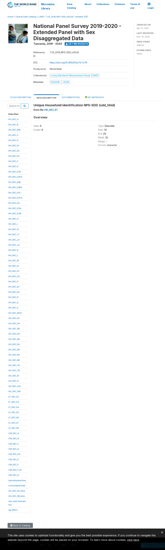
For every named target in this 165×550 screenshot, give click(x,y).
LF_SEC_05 (13, 412)
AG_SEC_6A (14, 354)
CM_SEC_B (13, 438)
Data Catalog (71, 6)
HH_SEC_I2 (13, 229)
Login (151, 6)
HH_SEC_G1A (14, 171)
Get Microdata (77, 43)
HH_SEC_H (13, 218)
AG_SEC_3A (14, 323)
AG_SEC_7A (14, 365)
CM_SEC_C (13, 443)
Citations (120, 4)
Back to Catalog (20, 525)
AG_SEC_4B (14, 339)
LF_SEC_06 (13, 417)
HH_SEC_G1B (14, 182)
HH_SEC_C (13, 135)
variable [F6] (81, 16)
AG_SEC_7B (14, 370)
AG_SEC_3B (14, 328)
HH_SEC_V (13, 307)
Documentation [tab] (71, 97)
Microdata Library (47, 6)
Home (10, 16)
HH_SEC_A (13, 119)
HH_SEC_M (13, 260)
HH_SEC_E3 (13, 156)
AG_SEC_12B (14, 391)
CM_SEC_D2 (14, 454)
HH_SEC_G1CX (15, 197)
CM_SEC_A (13, 433)
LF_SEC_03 (13, 401)
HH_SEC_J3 (13, 239)
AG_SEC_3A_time (16, 491)
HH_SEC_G (13, 166)
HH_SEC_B (13, 124)
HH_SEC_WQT (15, 313)
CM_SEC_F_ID (15, 470)
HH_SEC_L (13, 255)
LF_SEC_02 (13, 396)
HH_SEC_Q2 (14, 292)
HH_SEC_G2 (14, 203)
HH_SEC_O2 (14, 276)
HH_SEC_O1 (13, 271)
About (88, 4)
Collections (103, 4)
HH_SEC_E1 (13, 145)
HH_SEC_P (13, 281)
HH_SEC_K (13, 250)
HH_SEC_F (13, 161)
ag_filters (13, 510)
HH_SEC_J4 (13, 245)
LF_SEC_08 (13, 428)
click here (133, 539)
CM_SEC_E (13, 459)
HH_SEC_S (13, 302)
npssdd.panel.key (17, 480)
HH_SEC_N (13, 266)
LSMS (41, 16)
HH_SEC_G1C (14, 192)
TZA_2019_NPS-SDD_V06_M (59, 16)
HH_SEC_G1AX (15, 176)
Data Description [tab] (46, 98)
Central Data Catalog (25, 16)
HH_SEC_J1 (13, 234)
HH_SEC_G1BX (15, 187)
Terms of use (135, 6)
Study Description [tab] (20, 97)
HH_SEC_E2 (13, 150)
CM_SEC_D (13, 449)
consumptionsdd (16, 485)
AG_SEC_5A (14, 344)
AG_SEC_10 (13, 375)
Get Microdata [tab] (94, 97)
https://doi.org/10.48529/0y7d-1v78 (68, 62)
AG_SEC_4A (14, 333)
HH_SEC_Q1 (13, 286)
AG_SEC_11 (13, 381)
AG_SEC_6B (14, 360)
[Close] (162, 532)
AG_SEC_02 (14, 318)
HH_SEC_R (13, 297)
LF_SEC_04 (13, 407)
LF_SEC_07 (13, 422)
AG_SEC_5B (14, 349)
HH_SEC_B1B (14, 129)
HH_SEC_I (13, 224)
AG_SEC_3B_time (16, 496)
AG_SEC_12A (14, 386)
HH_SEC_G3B (14, 213)
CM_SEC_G (13, 475)
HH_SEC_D (13, 140)
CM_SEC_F (13, 464)
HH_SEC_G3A (14, 208)
